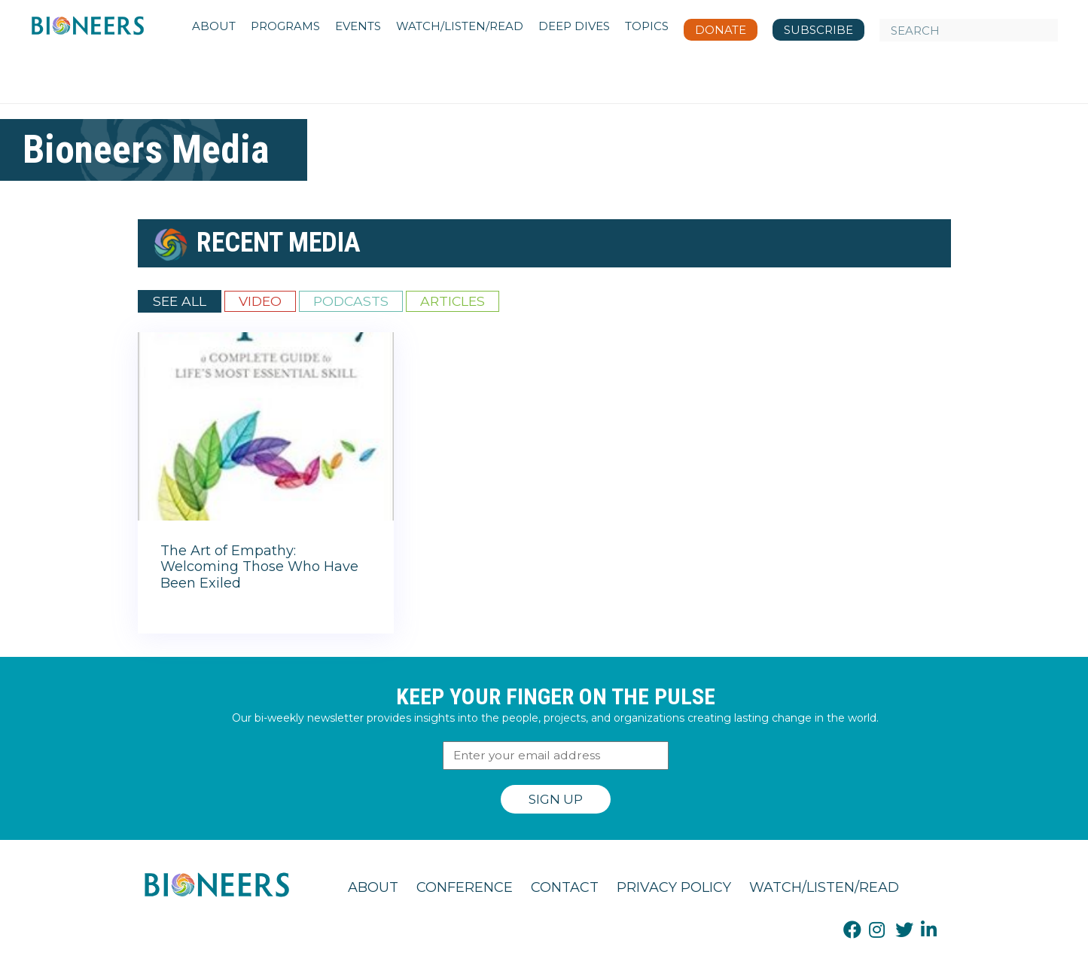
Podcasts (351, 301)
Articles (452, 301)
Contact (565, 887)
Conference (464, 887)
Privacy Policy (674, 887)
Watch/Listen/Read (824, 887)
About (373, 887)
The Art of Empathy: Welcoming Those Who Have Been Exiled (259, 566)
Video (260, 301)
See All (179, 301)
